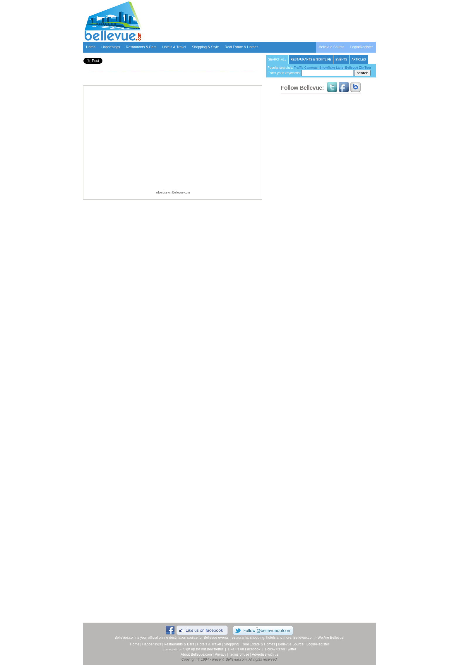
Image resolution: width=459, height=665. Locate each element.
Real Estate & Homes (241, 47)
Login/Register (361, 47)
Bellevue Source (331, 47)
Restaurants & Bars (141, 47)
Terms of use (239, 654)
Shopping (231, 644)
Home (90, 47)
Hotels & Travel (174, 47)
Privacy (220, 654)
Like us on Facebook (244, 649)
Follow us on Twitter (280, 649)
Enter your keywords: (310, 73)
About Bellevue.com (196, 654)
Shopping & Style (205, 47)
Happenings (110, 47)
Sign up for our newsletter (203, 649)
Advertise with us (265, 654)
